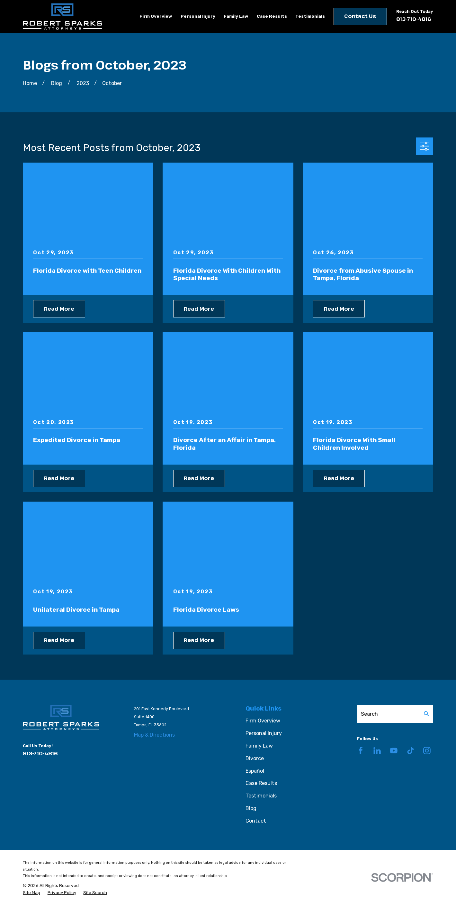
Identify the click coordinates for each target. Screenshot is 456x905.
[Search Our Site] (426, 713)
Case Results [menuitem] (272, 16)
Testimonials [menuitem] (310, 16)
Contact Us (360, 16)
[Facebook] (360, 750)
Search (369, 714)
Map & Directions (154, 735)
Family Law (259, 746)
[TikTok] (410, 750)
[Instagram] (427, 750)
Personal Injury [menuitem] (198, 16)
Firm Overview (263, 721)
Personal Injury (264, 733)
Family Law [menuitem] (236, 16)
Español (255, 771)
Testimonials (261, 796)
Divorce (255, 758)
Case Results (261, 783)
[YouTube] (394, 750)
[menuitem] (31, 893)
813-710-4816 (413, 19)
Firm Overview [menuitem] (155, 16)
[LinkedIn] (377, 750)
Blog (251, 808)
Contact (256, 821)
